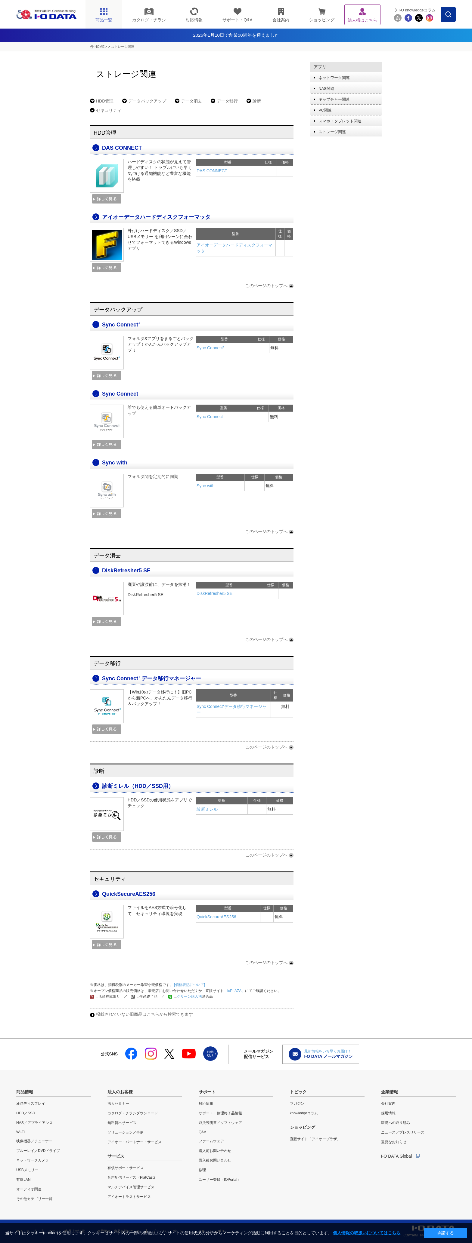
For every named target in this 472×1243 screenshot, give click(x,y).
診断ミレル (207, 809)
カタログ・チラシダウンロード (132, 1113)
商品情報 (24, 1091)
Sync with (114, 463)
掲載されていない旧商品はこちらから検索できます (144, 1014)
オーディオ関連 (29, 1189)
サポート (207, 1091)
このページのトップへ (266, 285)
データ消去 (191, 101)
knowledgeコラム (304, 1113)
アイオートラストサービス (129, 1197)
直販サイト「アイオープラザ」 (315, 1139)
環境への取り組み (395, 1123)
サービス (115, 1156)
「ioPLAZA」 (234, 991)
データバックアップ (147, 101)
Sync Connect (120, 394)
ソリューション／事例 (125, 1132)
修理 (202, 1170)
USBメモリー (27, 1170)
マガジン (297, 1103)
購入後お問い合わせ (215, 1160)
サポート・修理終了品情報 (220, 1113)
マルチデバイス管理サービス (130, 1187)
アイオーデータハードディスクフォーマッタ (156, 217)
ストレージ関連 (122, 46)
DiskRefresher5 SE (126, 571)
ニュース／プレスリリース (402, 1132)
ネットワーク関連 (334, 77)
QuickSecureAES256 (128, 894)
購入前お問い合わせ (215, 1151)
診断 (257, 101)
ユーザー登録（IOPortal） (220, 1179)
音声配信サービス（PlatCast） (132, 1177)
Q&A (202, 1132)
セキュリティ (108, 110)
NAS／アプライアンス (34, 1123)
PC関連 (325, 110)
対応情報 (206, 1103)
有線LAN (23, 1179)
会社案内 (388, 1103)
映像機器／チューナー (34, 1141)
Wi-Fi (20, 1132)
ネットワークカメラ (32, 1160)
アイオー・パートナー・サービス (134, 1142)
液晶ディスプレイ (30, 1103)
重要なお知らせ (393, 1142)
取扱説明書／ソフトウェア (220, 1123)
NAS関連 (326, 88)
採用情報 (388, 1113)
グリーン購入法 (189, 996)
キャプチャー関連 (334, 99)
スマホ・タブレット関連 (340, 121)
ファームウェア (211, 1141)
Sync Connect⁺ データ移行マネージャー (151, 678)
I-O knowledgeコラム (417, 10)
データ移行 (227, 101)
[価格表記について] (189, 985)
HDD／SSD (25, 1113)
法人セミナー (118, 1103)
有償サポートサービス (125, 1168)
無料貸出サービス (121, 1123)
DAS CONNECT (122, 148)
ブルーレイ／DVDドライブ (38, 1151)
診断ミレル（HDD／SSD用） (138, 786)
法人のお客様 (120, 1091)
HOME (99, 46)
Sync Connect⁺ (121, 325)
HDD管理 (104, 101)
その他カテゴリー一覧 (34, 1199)
